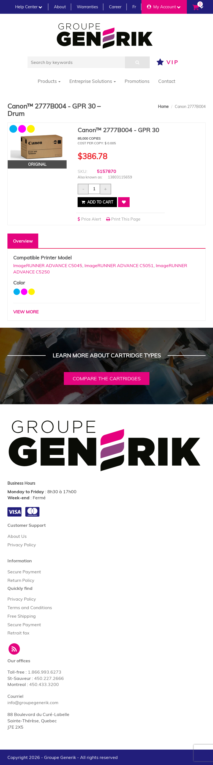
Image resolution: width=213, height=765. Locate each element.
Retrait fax (18, 633)
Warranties (87, 6)
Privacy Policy (21, 544)
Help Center (28, 6)
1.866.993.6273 (44, 672)
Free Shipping (21, 616)
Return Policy (20, 580)
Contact (166, 81)
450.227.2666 (49, 678)
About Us (17, 536)
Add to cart (97, 202)
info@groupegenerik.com (32, 702)
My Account (164, 6)
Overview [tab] (23, 241)
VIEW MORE (26, 311)
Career (115, 6)
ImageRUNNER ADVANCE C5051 (119, 265)
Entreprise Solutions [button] (92, 81)
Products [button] (49, 81)
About (60, 6)
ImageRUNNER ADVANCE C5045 (47, 265)
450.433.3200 (44, 684)
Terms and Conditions (29, 607)
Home (163, 106)
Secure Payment (24, 571)
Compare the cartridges (107, 378)
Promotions (137, 81)
